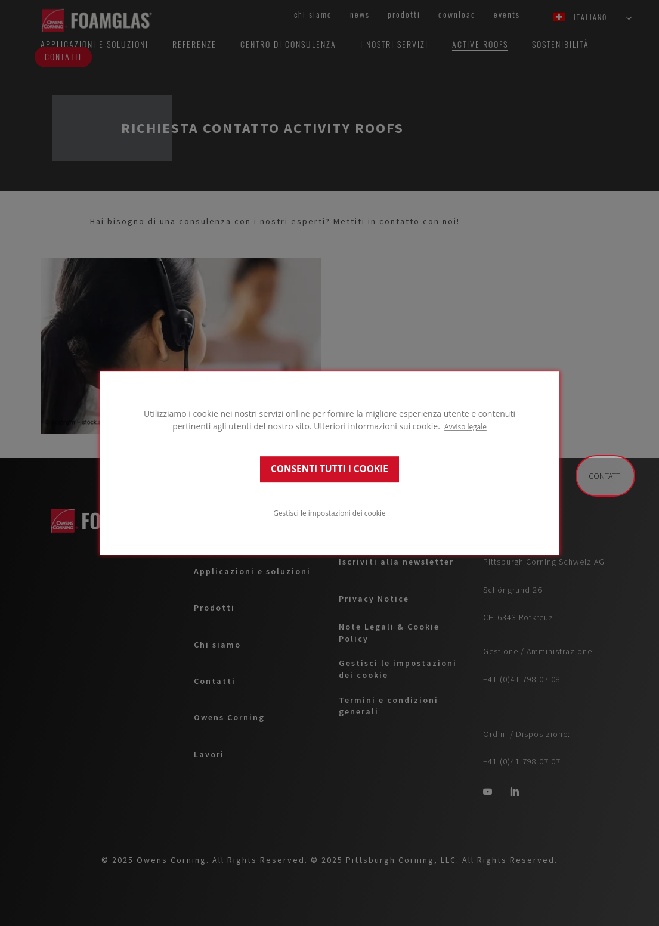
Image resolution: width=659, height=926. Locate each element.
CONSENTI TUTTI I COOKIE (329, 469)
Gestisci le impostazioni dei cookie (329, 513)
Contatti (605, 475)
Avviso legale (465, 426)
